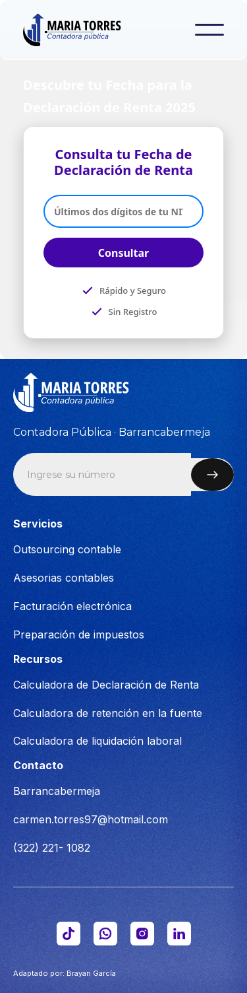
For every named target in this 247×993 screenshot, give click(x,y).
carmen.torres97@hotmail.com (90, 819)
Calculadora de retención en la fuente (107, 713)
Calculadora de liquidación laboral (97, 740)
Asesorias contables (63, 577)
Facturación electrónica (72, 606)
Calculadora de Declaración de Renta (106, 684)
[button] (209, 30)
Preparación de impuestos (78, 634)
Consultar (124, 253)
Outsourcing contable (67, 549)
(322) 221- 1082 (51, 847)
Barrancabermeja (56, 791)
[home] (81, 29)
